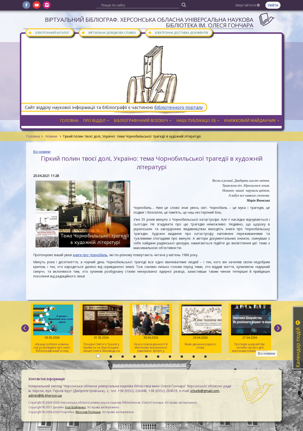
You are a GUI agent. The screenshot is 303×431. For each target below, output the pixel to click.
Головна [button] (69, 120)
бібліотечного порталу (178, 107)
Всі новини (41, 151)
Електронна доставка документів (178, 32)
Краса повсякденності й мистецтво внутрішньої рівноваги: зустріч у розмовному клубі (151, 329)
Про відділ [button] (96, 120)
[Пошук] (183, 4)
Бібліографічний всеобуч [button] (143, 120)
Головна (33, 136)
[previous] (25, 328)
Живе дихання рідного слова (200, 327)
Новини (51, 136)
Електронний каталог (48, 32)
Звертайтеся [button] (247, 5)
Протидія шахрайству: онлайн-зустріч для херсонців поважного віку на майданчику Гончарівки (250, 329)
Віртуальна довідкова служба (108, 32)
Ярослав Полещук (88, 412)
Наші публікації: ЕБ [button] (197, 120)
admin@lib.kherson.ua (45, 395)
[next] (278, 328)
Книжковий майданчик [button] (251, 120)
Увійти (273, 5)
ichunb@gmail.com (204, 390)
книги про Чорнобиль (90, 255)
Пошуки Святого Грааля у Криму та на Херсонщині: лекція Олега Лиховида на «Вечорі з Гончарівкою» (101, 329)
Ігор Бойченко (75, 407)
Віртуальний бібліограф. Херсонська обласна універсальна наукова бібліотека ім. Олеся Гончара (149, 22)
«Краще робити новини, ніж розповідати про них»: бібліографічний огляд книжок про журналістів (52, 329)
